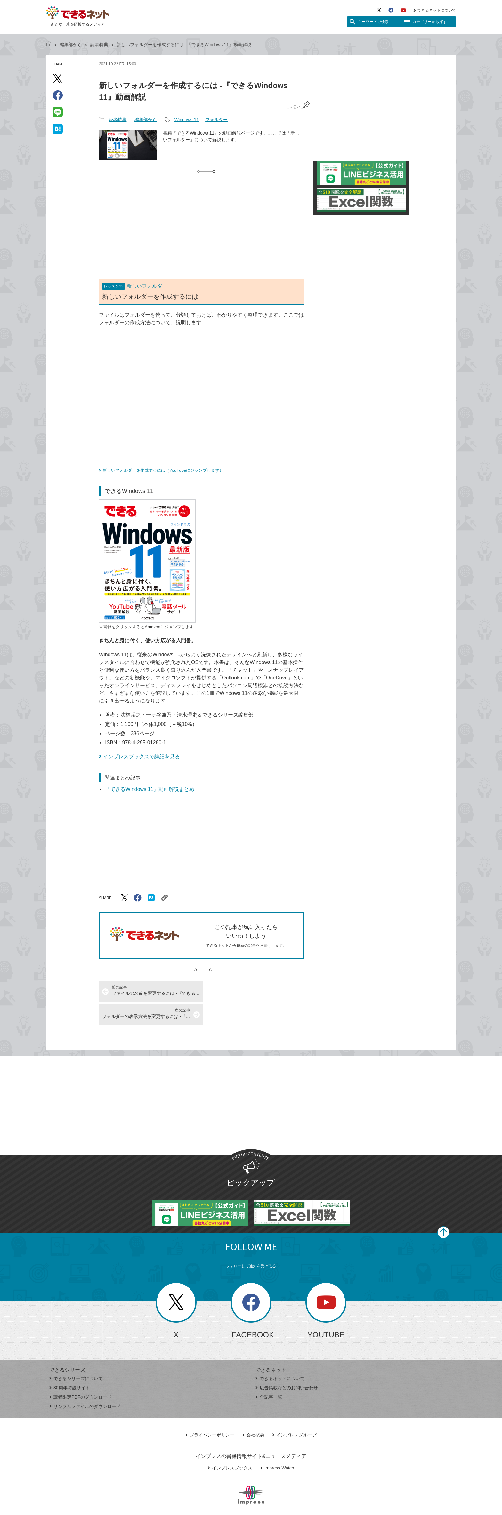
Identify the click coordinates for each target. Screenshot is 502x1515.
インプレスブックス (230, 1444)
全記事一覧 (268, 1374)
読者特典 (99, 44)
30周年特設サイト (69, 1364)
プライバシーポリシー (209, 1411)
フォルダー (216, 119)
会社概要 (253, 1411)
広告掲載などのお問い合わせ (286, 1364)
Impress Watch (277, 1444)
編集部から (71, 44)
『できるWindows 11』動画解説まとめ (149, 789)
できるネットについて (434, 10)
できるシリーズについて (76, 1355)
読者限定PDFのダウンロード (80, 1374)
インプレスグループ (294, 1411)
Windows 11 (186, 119)
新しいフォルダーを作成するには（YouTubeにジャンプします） (163, 470)
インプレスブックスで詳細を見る (141, 756)
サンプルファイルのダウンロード (85, 1383)
